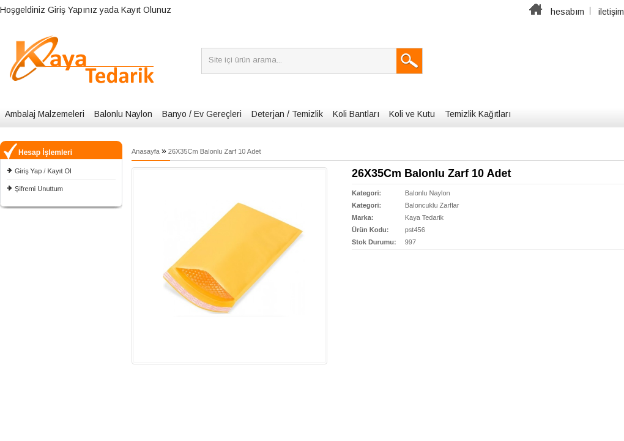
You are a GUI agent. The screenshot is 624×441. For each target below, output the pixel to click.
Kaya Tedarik (424, 217)
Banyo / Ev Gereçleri (202, 114)
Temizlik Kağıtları (478, 114)
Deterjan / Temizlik (287, 114)
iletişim (611, 12)
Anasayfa (146, 151)
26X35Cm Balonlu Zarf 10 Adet (214, 151)
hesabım (567, 12)
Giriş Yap (28, 171)
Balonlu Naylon (123, 114)
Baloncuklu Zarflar (432, 205)
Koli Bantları (356, 114)
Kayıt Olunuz (146, 10)
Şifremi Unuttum (39, 188)
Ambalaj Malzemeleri (44, 114)
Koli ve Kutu (412, 114)
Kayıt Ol (59, 171)
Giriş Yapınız (72, 10)
